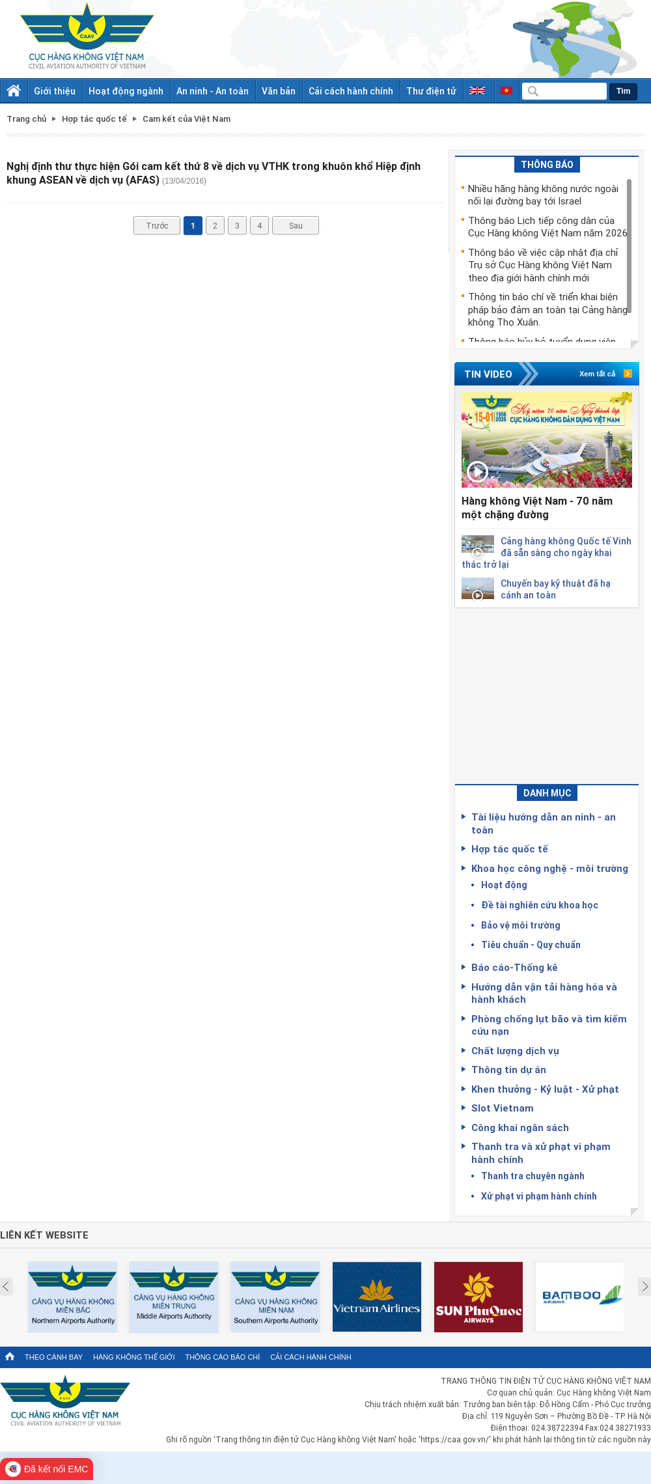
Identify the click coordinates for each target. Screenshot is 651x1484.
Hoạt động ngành (126, 91)
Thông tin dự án (508, 1069)
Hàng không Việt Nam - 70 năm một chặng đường (537, 508)
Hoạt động (504, 884)
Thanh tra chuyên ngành (533, 1175)
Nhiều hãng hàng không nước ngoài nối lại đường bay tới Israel (543, 195)
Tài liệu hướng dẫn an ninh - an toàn (543, 823)
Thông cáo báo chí (222, 1357)
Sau (296, 225)
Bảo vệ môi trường (521, 925)
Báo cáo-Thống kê (514, 966)
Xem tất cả (597, 374)
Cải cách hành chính (351, 91)
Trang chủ (26, 118)
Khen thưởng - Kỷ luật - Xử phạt (545, 1088)
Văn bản (279, 91)
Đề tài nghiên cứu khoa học (539, 905)
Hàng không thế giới (133, 1357)
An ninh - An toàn (212, 91)
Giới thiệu (55, 91)
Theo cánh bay (54, 1357)
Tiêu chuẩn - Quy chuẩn (531, 944)
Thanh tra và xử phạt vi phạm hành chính (541, 1153)
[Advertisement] (546, 689)
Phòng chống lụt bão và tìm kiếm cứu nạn (549, 1025)
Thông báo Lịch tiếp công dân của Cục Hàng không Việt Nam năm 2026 (548, 227)
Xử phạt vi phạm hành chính (539, 1196)
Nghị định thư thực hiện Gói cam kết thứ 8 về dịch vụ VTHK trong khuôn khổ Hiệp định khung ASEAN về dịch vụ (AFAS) (214, 173)
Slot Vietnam (502, 1107)
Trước (157, 225)
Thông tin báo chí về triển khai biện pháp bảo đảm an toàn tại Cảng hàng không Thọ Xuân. (548, 309)
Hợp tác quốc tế (509, 848)
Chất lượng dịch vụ (515, 1050)
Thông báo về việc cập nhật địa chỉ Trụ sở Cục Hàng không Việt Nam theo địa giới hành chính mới (543, 264)
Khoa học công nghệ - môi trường (549, 868)
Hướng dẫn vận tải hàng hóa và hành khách (544, 993)
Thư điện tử (431, 91)
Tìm (623, 91)
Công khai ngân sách (520, 1127)
